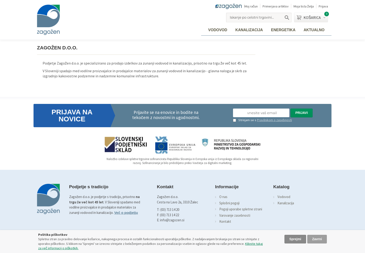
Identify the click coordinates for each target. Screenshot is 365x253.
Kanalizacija (285, 203)
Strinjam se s (244, 120)
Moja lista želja (304, 6)
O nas (223, 197)
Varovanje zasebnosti (234, 215)
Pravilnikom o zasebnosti (274, 120)
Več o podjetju (126, 213)
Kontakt (225, 221)
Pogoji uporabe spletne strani (240, 209)
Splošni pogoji (229, 203)
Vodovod (283, 197)
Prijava (323, 6)
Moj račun (251, 6)
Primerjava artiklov (276, 6)
